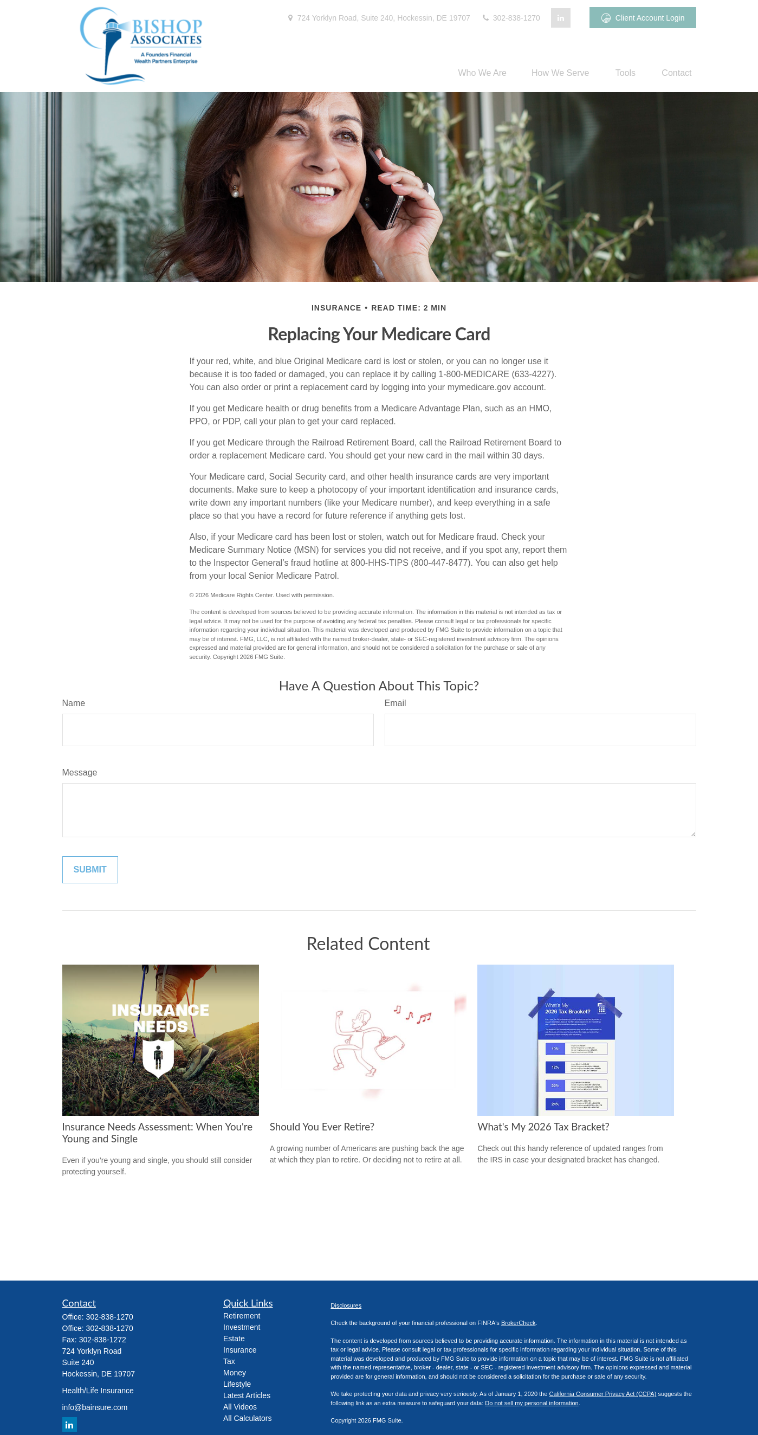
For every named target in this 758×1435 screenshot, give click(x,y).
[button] (482, 72)
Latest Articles (246, 1395)
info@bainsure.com (95, 1407)
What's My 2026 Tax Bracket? (543, 1127)
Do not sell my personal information (531, 1403)
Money (234, 1372)
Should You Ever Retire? (322, 1127)
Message (80, 772)
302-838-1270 (510, 18)
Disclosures (346, 1305)
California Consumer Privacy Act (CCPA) (602, 1394)
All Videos (240, 1406)
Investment (241, 1327)
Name (74, 703)
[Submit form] (90, 869)
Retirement (241, 1315)
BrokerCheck (518, 1323)
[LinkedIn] (561, 18)
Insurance (239, 1350)
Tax (229, 1361)
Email (395, 703)
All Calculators (247, 1418)
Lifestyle (237, 1384)
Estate (234, 1338)
